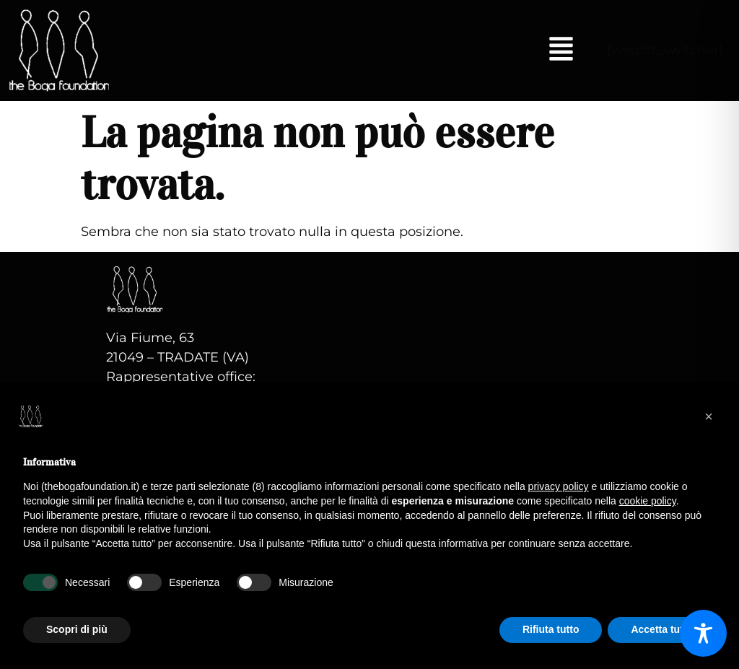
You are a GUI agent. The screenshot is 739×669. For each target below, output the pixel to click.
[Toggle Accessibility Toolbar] (703, 633)
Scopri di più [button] (77, 629)
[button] (561, 50)
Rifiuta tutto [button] (551, 629)
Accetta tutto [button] (662, 629)
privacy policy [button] (558, 486)
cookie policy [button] (647, 501)
